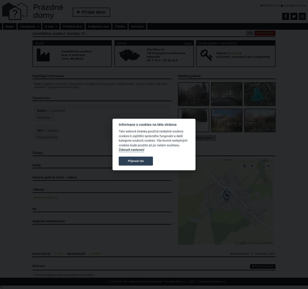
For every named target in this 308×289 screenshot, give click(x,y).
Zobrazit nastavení (131, 150)
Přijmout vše (136, 161)
